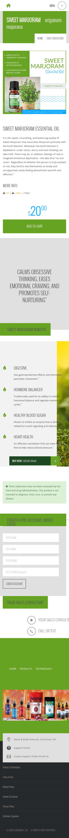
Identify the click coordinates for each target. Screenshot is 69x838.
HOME (40, 38)
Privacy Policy (8, 806)
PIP (8, 192)
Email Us (44, 756)
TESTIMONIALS (44, 668)
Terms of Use (8, 777)
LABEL (18, 192)
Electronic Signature (11, 816)
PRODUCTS (26, 668)
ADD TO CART (35, 225)
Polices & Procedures (11, 767)
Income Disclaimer (10, 796)
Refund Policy (8, 787)
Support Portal (22, 747)
